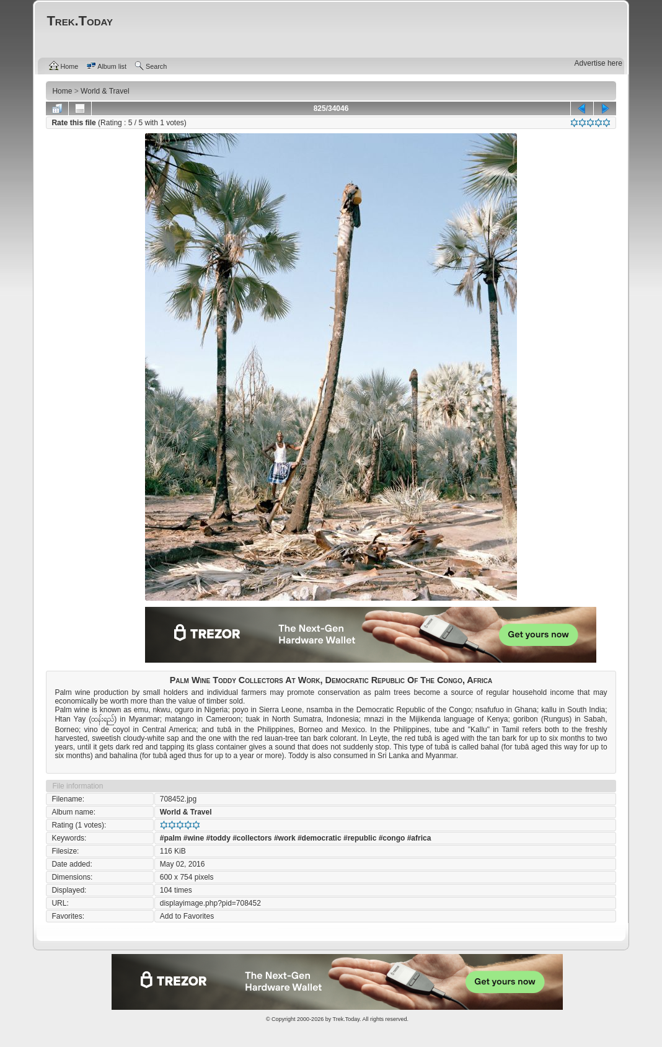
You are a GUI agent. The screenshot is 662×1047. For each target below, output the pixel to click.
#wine (193, 838)
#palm (171, 838)
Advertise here (598, 63)
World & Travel (186, 812)
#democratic (320, 838)
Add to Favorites (187, 916)
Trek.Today (346, 1019)
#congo (392, 838)
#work (285, 838)
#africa (419, 838)
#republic (359, 838)
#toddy (218, 838)
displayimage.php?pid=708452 (210, 903)
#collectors (251, 838)
